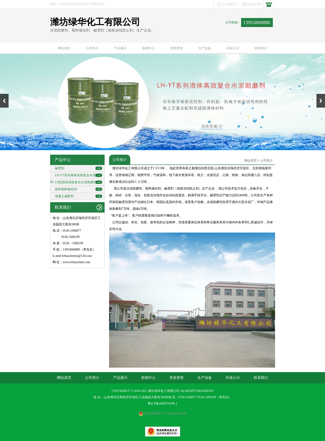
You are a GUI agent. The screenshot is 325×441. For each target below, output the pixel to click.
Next (320, 101)
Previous (4, 101)
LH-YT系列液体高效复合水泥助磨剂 (76, 176)
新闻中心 (148, 48)
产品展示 (230, 4)
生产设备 (204, 48)
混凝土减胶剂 (64, 196)
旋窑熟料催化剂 (66, 189)
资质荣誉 (176, 48)
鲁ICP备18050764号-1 (162, 403)
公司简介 (92, 48)
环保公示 (232, 48)
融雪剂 (59, 168)
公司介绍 (254, 4)
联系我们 (261, 48)
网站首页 (64, 48)
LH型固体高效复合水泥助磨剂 (76, 182)
